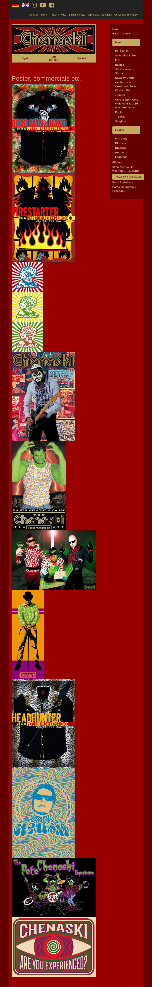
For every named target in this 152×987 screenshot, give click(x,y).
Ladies (119, 129)
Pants (119, 112)
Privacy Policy (58, 14)
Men (118, 42)
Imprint (44, 14)
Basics (119, 64)
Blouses (120, 143)
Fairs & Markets (122, 182)
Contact (33, 14)
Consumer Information (126, 14)
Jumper (120, 94)
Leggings (121, 156)
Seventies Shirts (126, 55)
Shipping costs (77, 14)
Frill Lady (121, 138)
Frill (117, 60)
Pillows (117, 162)
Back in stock (121, 33)
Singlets (120, 121)
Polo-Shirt (121, 50)
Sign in (25, 58)
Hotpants (121, 152)
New (115, 28)
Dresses (120, 147)
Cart (54, 58)
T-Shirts (120, 116)
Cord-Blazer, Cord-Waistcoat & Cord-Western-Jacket (127, 103)
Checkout (82, 58)
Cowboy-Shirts (125, 77)
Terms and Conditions (100, 14)
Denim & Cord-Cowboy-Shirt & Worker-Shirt (125, 86)
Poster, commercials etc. (128, 176)
